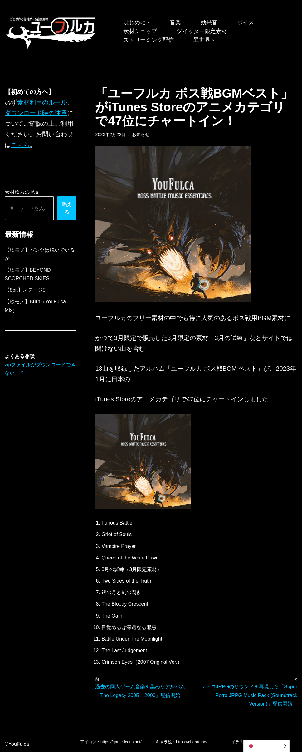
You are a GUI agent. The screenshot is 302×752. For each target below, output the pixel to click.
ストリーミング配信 (148, 40)
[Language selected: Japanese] (266, 746)
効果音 (209, 22)
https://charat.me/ (191, 742)
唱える (67, 208)
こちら (20, 144)
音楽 (175, 22)
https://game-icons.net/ (121, 742)
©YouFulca (17, 744)
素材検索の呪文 (22, 192)
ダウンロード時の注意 (36, 113)
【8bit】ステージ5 (25, 290)
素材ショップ (140, 31)
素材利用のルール (42, 102)
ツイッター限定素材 (202, 31)
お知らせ (140, 134)
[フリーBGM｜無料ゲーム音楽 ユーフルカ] (51, 32)
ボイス (245, 22)
